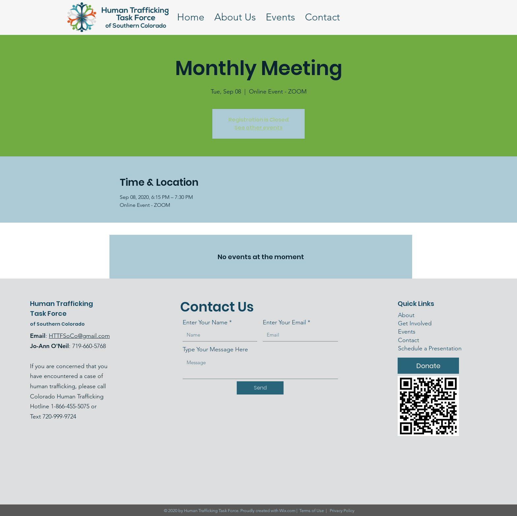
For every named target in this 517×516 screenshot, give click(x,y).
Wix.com (287, 510)
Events (406, 331)
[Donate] (428, 366)
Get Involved (415, 323)
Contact (409, 340)
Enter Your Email (284, 322)
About (406, 315)
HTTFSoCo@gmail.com (79, 335)
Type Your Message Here (215, 349)
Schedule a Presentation (430, 348)
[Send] (260, 387)
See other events (258, 127)
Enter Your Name (205, 322)
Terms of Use (311, 510)
